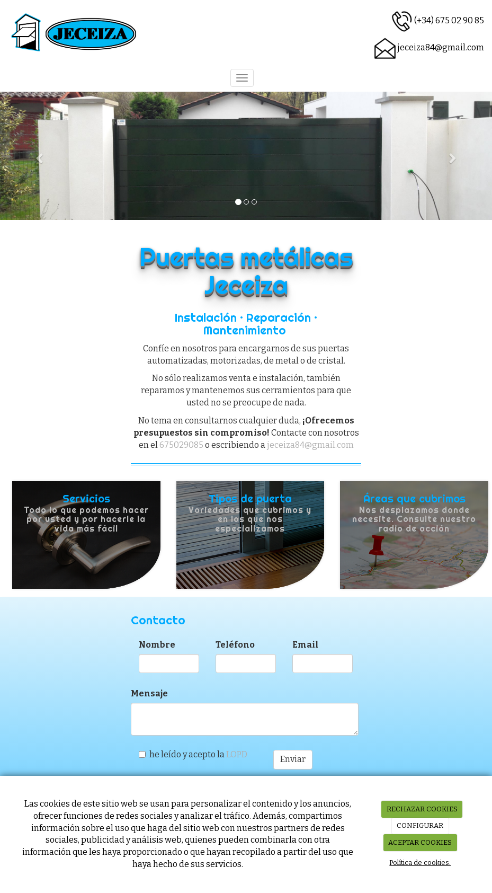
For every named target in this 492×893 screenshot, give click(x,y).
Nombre (157, 645)
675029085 (181, 445)
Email (305, 645)
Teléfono (235, 645)
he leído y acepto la (193, 754)
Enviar (293, 759)
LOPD (236, 754)
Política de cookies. (420, 863)
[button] (37, 156)
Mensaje (149, 693)
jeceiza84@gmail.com (440, 47)
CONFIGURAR (420, 825)
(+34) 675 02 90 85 (449, 20)
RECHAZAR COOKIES (422, 809)
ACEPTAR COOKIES (420, 842)
